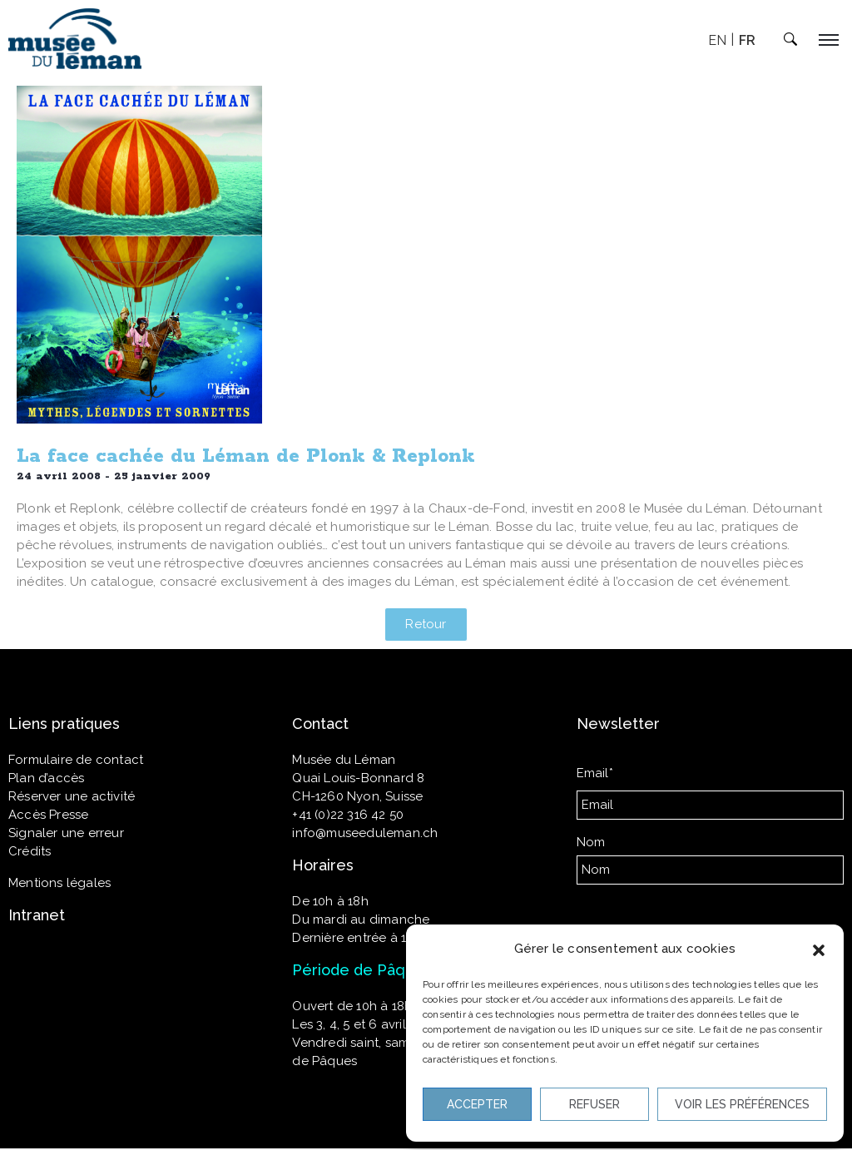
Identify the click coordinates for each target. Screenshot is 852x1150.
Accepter (477, 1104)
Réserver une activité (71, 796)
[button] (818, 948)
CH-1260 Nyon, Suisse (357, 796)
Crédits (29, 851)
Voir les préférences (742, 1104)
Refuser (594, 1104)
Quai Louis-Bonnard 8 (358, 778)
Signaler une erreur (66, 832)
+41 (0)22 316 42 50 (348, 814)
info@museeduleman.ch (365, 832)
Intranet (36, 915)
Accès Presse (48, 814)
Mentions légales (59, 882)
